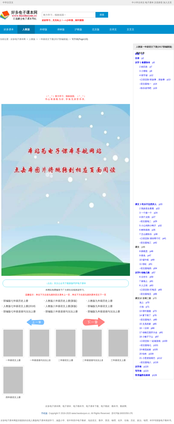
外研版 (43, 29)
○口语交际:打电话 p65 (148, 289)
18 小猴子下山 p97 (147, 336)
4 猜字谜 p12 (144, 75)
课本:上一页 (35, 322)
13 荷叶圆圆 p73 (146, 311)
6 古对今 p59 (144, 277)
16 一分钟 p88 (144, 328)
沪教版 (78, 29)
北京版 (95, 29)
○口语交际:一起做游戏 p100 (151, 341)
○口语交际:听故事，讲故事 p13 (152, 79)
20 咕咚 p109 (144, 354)
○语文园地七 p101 (146, 345)
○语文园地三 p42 (146, 242)
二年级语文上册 (65, 360)
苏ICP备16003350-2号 (122, 413)
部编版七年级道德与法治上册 (19, 311)
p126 (146, 375)
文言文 (130, 29)
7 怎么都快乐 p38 (146, 234)
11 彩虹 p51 (143, 264)
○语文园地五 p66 (146, 294)
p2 (139, 58)
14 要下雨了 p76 (146, 315)
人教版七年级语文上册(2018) (19, 306)
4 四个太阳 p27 (145, 217)
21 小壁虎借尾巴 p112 (148, 358)
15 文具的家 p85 (146, 324)
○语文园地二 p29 (146, 221)
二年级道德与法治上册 (93, 360)
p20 (148, 204)
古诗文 (113, 29)
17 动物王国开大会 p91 (149, 332)
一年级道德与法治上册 (40, 360)
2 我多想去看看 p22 (147, 208)
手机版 (44, 413)
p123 (141, 371)
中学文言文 (8, 2)
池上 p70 (142, 302)
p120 (141, 366)
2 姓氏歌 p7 (143, 67)
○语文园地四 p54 (146, 268)
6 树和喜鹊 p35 (145, 230)
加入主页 (167, 2)
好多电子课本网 (18, 15)
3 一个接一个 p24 (146, 213)
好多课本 (9, 29)
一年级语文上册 (13, 360)
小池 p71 (142, 307)
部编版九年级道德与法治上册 (104, 311)
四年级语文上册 (13, 397)
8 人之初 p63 (144, 285)
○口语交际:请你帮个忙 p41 (150, 238)
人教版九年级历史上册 (100, 300)
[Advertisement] (65, 69)
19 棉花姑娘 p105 (146, 349)
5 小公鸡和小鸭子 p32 (148, 225)
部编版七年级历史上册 (15, 300)
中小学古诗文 (138, 2)
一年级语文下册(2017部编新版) (53, 39)
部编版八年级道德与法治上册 (61, 311)
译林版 (61, 29)
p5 (145, 62)
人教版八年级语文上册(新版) (61, 306)
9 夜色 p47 (143, 255)
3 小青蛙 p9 (143, 71)
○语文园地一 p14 (146, 84)
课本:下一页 (94, 322)
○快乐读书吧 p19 (146, 88)
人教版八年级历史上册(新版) (61, 300)
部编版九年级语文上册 (100, 306)
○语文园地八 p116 (146, 362)
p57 (145, 272)
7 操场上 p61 (144, 281)
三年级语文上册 (118, 360)
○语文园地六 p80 (146, 319)
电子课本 (149, 2)
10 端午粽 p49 (144, 260)
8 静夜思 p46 (144, 251)
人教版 (26, 29)
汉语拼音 (158, 2)
